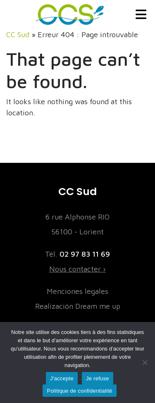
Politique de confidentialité (79, 391)
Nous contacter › (77, 269)
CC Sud (17, 34)
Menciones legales (77, 291)
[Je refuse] (145, 362)
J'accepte (62, 378)
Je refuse (97, 378)
